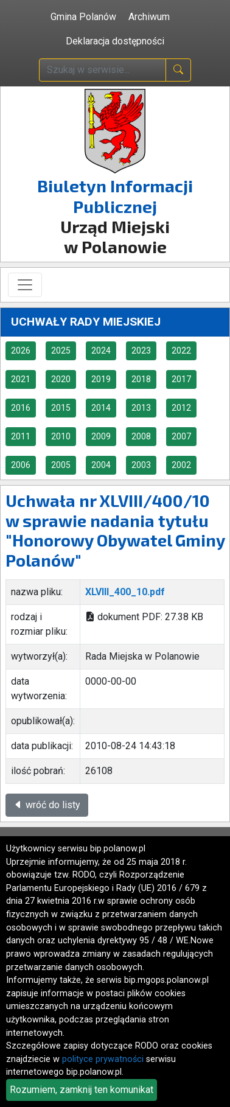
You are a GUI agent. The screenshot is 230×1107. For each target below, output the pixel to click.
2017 (181, 379)
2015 (61, 408)
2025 (61, 350)
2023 (141, 350)
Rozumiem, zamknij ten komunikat (81, 1089)
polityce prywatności (103, 1059)
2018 (141, 379)
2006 (20, 465)
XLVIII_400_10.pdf (125, 592)
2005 (61, 465)
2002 (181, 465)
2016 (20, 408)
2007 (181, 436)
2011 (20, 436)
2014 (101, 408)
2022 (181, 350)
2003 (141, 465)
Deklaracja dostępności (115, 41)
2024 (101, 350)
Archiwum (149, 17)
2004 (101, 465)
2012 (181, 408)
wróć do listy (46, 805)
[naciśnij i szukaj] (178, 70)
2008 (141, 436)
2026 (20, 350)
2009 (101, 436)
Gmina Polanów (83, 17)
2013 (141, 408)
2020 (61, 379)
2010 (61, 436)
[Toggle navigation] (25, 285)
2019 (101, 379)
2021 (20, 379)
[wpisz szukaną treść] (102, 70)
